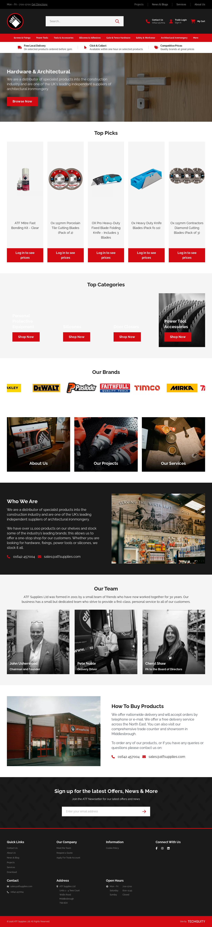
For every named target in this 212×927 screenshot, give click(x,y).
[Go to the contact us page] (155, 21)
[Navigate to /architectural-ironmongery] (22, 101)
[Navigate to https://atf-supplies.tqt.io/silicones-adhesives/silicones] (76, 337)
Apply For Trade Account (68, 858)
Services (181, 4)
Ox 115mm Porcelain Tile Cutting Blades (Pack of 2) (65, 227)
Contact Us (12, 848)
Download (12, 872)
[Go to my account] (176, 21)
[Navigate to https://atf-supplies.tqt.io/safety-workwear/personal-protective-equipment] (26, 337)
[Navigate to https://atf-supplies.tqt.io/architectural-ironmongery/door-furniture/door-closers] (127, 337)
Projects (139, 4)
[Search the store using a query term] (80, 21)
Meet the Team (64, 848)
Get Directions (39, 4)
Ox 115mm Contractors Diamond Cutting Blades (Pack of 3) (186, 227)
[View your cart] (197, 21)
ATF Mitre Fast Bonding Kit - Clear (25, 225)
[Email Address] (106, 811)
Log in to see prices (25, 255)
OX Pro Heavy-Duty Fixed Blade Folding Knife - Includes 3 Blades (106, 230)
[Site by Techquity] (196, 921)
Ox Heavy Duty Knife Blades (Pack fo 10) (146, 225)
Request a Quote (65, 853)
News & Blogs (160, 4)
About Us (200, 4)
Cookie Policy (112, 848)
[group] (38, 642)
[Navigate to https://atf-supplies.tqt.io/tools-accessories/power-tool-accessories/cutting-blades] (177, 337)
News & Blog (13, 858)
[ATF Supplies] (15, 21)
